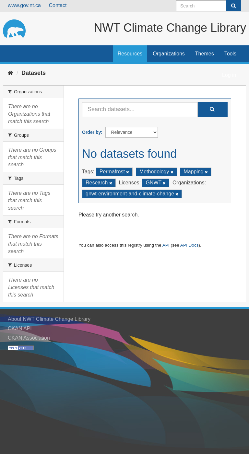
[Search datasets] (208, 5)
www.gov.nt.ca (24, 5)
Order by (91, 132)
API (166, 245)
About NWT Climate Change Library (49, 319)
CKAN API (20, 328)
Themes (204, 53)
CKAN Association (29, 338)
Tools (230, 53)
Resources (130, 53)
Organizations (169, 53)
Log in (229, 75)
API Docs (189, 245)
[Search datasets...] (140, 109)
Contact (57, 5)
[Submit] (233, 5)
